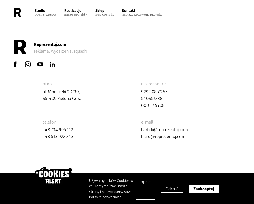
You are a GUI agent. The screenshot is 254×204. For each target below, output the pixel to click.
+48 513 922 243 (58, 136)
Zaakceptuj (203, 189)
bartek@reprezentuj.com (164, 129)
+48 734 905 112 (58, 129)
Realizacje (75, 12)
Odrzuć (172, 189)
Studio (45, 12)
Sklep (104, 12)
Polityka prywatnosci (105, 196)
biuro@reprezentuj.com (163, 136)
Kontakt (142, 12)
